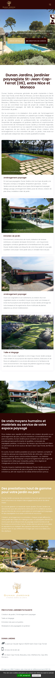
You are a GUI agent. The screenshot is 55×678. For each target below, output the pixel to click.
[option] (27, 37)
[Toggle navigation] (50, 4)
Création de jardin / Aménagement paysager (19, 614)
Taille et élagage (8, 618)
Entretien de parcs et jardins (12, 622)
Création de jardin (36, 41)
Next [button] (48, 34)
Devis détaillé (16, 41)
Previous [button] (7, 34)
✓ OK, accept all (24, 675)
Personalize (36, 675)
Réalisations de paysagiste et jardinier (16, 626)
